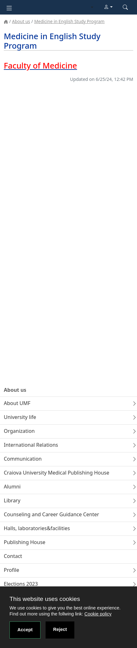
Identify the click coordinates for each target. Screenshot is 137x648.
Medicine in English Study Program (69, 21)
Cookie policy (98, 613)
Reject (60, 629)
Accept (25, 629)
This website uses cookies (44, 599)
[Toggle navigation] (9, 7)
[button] (108, 7)
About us (21, 21)
